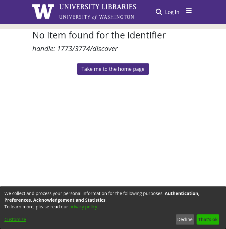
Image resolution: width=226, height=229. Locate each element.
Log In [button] (172, 12)
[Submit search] (159, 12)
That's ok (208, 219)
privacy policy (83, 207)
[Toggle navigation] (189, 12)
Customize (15, 219)
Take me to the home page (112, 68)
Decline (184, 219)
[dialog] (113, 208)
